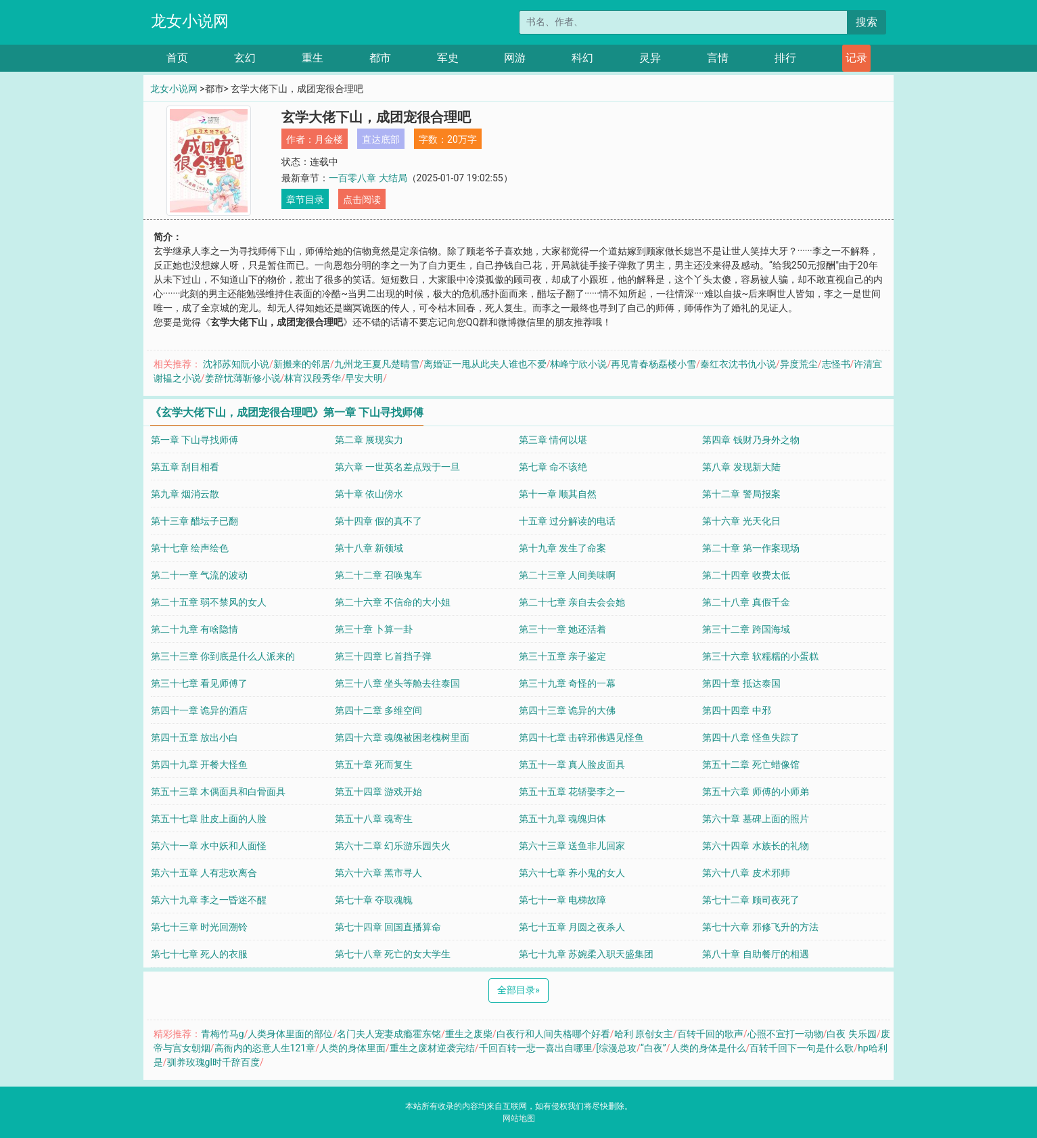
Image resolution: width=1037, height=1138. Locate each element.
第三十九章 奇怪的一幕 (567, 683)
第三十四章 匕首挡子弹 (383, 656)
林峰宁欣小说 (578, 364)
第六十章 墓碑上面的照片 (755, 818)
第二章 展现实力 (369, 439)
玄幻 (245, 57)
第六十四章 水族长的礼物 (755, 845)
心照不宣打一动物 (785, 1033)
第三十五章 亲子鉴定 (562, 656)
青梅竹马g (222, 1033)
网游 (515, 57)
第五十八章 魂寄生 (374, 818)
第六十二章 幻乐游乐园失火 (393, 845)
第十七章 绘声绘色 (190, 548)
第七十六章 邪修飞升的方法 (760, 926)
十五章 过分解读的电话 (567, 521)
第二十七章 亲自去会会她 (572, 602)
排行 (785, 57)
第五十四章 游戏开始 (378, 791)
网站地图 (519, 1118)
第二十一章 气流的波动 (199, 575)
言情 (718, 57)
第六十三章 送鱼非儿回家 (572, 845)
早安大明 (364, 378)
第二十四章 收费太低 (745, 575)
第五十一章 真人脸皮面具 (572, 764)
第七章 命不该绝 (553, 466)
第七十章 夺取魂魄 (374, 899)
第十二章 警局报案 (741, 493)
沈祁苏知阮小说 (236, 364)
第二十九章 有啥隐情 (194, 629)
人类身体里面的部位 (290, 1033)
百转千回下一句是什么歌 (802, 1048)
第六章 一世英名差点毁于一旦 (397, 466)
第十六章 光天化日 (741, 521)
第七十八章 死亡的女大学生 (393, 954)
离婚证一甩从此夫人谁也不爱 (485, 364)
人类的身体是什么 (708, 1048)
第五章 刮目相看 (185, 466)
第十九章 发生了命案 (562, 548)
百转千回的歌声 (710, 1033)
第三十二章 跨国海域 (745, 629)
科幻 (582, 57)
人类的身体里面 (352, 1048)
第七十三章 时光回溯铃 (199, 926)
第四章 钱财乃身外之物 (750, 439)
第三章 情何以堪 (553, 439)
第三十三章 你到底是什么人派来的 (223, 656)
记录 (856, 57)
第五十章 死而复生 (374, 764)
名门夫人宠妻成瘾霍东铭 (389, 1033)
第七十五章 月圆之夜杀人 (572, 926)
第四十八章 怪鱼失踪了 (750, 737)
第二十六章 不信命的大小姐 (393, 602)
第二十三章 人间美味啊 (567, 575)
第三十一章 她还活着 (562, 629)
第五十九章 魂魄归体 (562, 818)
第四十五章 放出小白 (194, 737)
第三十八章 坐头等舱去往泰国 (397, 683)
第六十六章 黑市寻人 (378, 872)
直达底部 (381, 139)
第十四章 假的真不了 (378, 521)
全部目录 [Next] (518, 989)
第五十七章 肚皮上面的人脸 (209, 818)
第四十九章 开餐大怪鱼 (199, 764)
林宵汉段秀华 (312, 378)
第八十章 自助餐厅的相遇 (755, 954)
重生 (312, 57)
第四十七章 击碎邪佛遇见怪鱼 (581, 737)
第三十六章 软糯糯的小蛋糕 (760, 656)
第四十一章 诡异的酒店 (199, 710)
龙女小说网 (190, 21)
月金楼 (329, 139)
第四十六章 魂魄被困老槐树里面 (402, 737)
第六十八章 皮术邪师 (745, 872)
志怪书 (836, 364)
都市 (380, 57)
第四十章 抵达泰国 (741, 683)
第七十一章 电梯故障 (562, 899)
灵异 (650, 57)
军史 (448, 57)
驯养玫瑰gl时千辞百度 (213, 1062)
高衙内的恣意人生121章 (265, 1048)
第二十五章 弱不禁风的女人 (209, 602)
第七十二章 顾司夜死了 (750, 899)
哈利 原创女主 (643, 1033)
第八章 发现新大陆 (741, 466)
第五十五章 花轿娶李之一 (572, 791)
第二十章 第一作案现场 (750, 548)
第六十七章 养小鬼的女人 (572, 872)
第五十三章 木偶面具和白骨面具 (218, 791)
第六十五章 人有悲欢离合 (204, 872)
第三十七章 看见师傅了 (199, 683)
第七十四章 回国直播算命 (388, 926)
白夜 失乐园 (851, 1033)
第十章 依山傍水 (369, 493)
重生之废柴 (468, 1033)
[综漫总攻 (616, 1048)
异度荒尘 (799, 364)
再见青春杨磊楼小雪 (653, 364)
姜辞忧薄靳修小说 (243, 378)
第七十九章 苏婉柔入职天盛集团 (586, 954)
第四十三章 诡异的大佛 (567, 710)
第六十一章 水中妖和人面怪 (209, 845)
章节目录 (305, 199)
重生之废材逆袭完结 (432, 1048)
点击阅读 (362, 199)
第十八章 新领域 (369, 548)
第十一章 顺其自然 (558, 493)
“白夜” (653, 1048)
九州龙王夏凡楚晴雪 (376, 364)
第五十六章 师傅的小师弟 (755, 791)
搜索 (866, 22)
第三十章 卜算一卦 (374, 629)
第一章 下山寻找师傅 (194, 439)
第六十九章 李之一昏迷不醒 (209, 899)
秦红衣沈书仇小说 (738, 364)
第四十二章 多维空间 (378, 710)
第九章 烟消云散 (185, 493)
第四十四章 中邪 (736, 710)
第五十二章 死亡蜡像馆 (750, 764)
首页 (177, 57)
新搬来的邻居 (301, 364)
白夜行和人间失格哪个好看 (553, 1033)
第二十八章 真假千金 (745, 602)
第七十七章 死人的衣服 (199, 954)
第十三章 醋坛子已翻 (194, 521)
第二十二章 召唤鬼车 (378, 575)
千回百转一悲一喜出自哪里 (536, 1048)
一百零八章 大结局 (368, 178)
